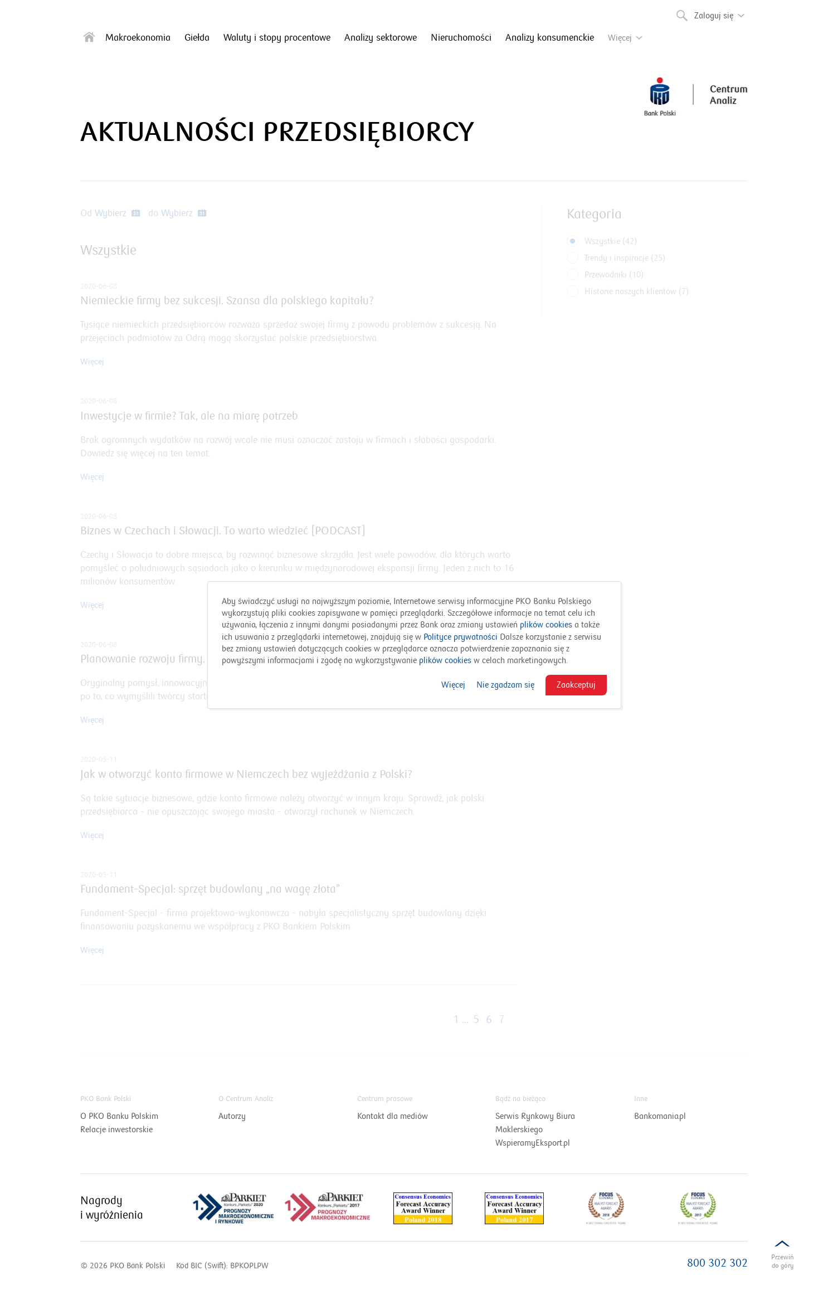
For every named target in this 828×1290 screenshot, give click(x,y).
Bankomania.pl (674, 1116)
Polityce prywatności (460, 637)
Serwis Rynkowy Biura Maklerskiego (535, 1123)
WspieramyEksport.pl (546, 1143)
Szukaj (681, 13)
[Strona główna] (89, 39)
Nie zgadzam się (505, 685)
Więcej (453, 685)
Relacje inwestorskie (130, 1129)
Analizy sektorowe (380, 37)
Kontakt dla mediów (406, 1116)
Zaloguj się (722, 12)
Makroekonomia (138, 37)
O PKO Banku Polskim (133, 1116)
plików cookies (546, 625)
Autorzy (232, 1116)
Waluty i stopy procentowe (276, 37)
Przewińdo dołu (782, 1263)
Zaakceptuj (576, 685)
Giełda (197, 37)
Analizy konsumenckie (549, 37)
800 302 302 (717, 1263)
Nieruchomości (461, 37)
